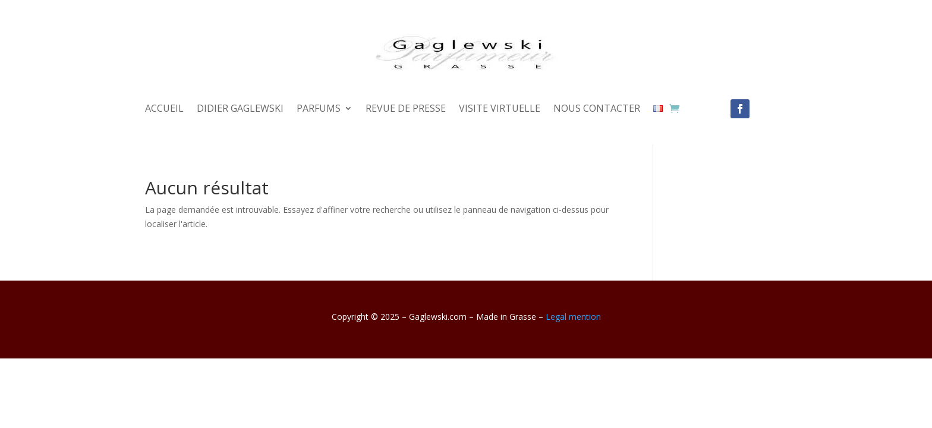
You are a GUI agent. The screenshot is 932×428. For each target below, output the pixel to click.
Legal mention (573, 316)
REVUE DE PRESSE (406, 109)
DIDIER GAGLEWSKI (240, 109)
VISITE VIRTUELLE (499, 109)
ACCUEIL (164, 109)
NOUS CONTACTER (596, 109)
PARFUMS (319, 109)
